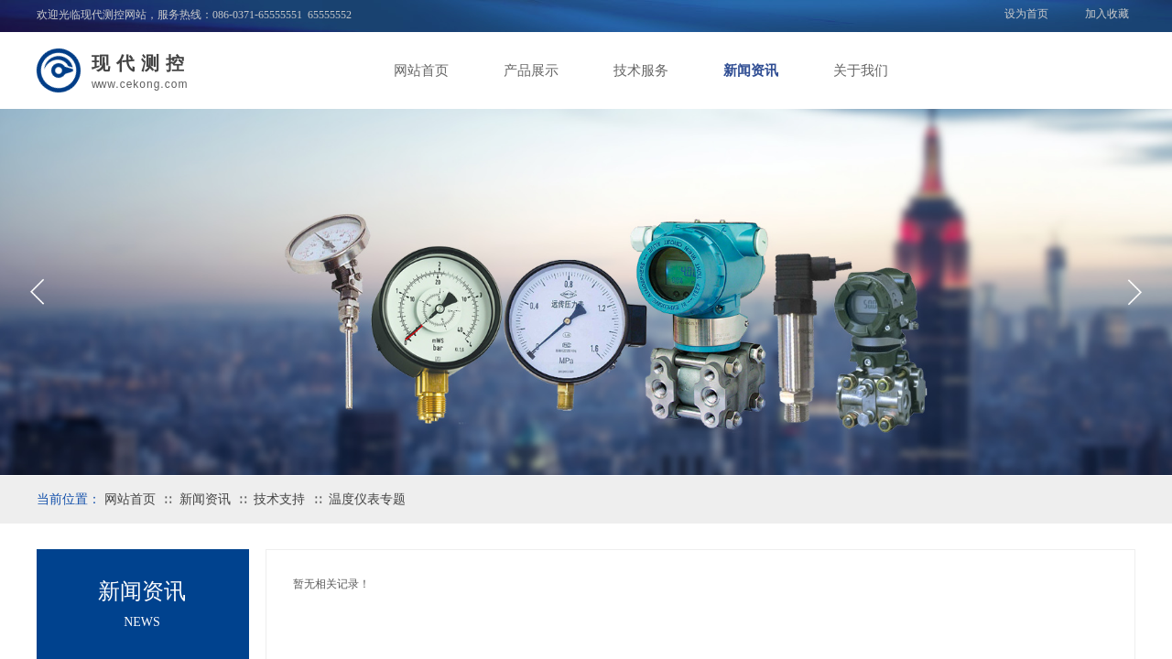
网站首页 (421, 70)
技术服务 (640, 70)
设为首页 (1026, 13)
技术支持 (279, 499)
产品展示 (531, 70)
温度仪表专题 (367, 499)
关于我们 (860, 70)
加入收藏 (1107, 13)
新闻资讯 (750, 70)
